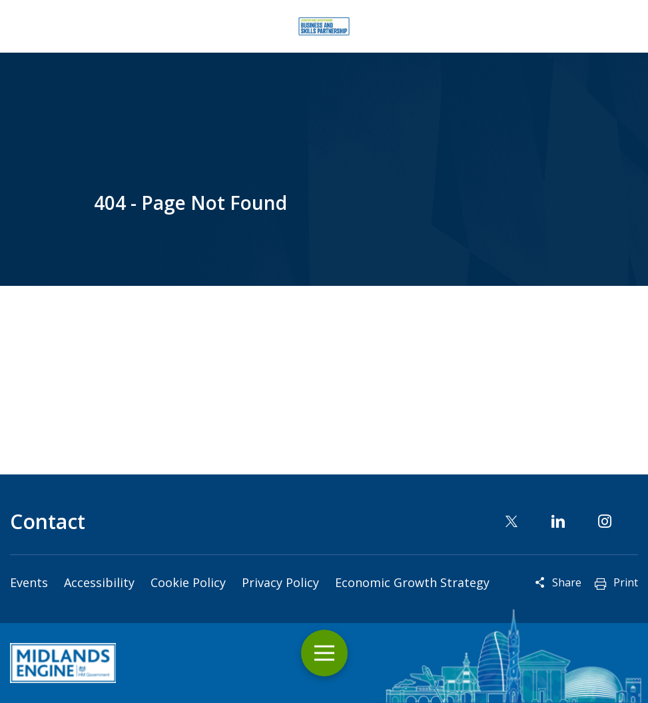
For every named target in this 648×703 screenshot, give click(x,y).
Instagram (604, 521)
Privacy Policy (280, 582)
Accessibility (99, 582)
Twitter (511, 521)
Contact (47, 521)
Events (29, 582)
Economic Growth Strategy (412, 582)
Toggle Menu (324, 653)
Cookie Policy (188, 582)
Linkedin (558, 521)
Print (625, 582)
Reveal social (540, 582)
